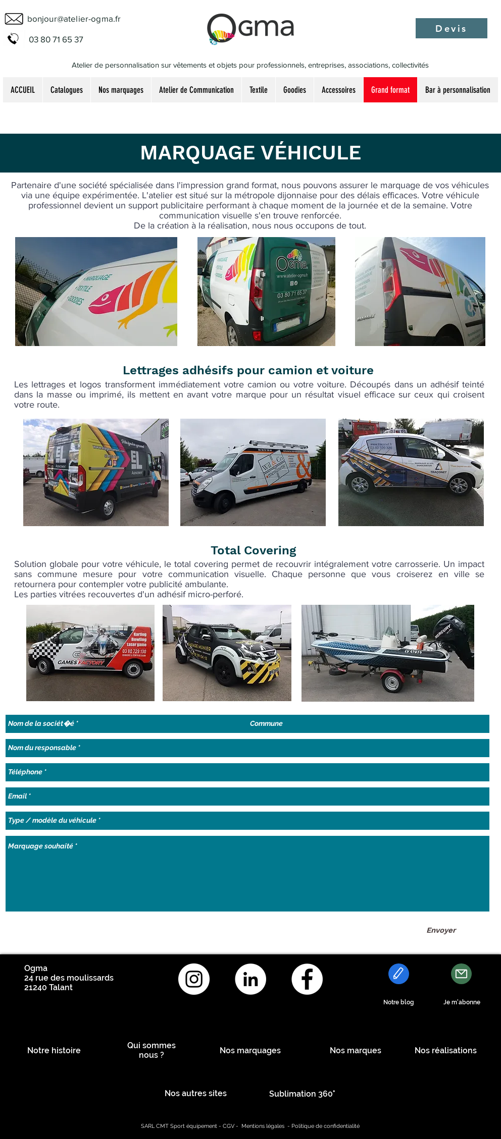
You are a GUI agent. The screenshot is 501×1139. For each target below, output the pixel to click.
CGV (228, 1126)
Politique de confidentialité (325, 1126)
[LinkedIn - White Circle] (250, 979)
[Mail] (461, 973)
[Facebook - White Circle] (307, 979)
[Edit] (398, 973)
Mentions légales (262, 1126)
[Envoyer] (440, 930)
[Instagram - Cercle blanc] (194, 979)
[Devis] (451, 28)
